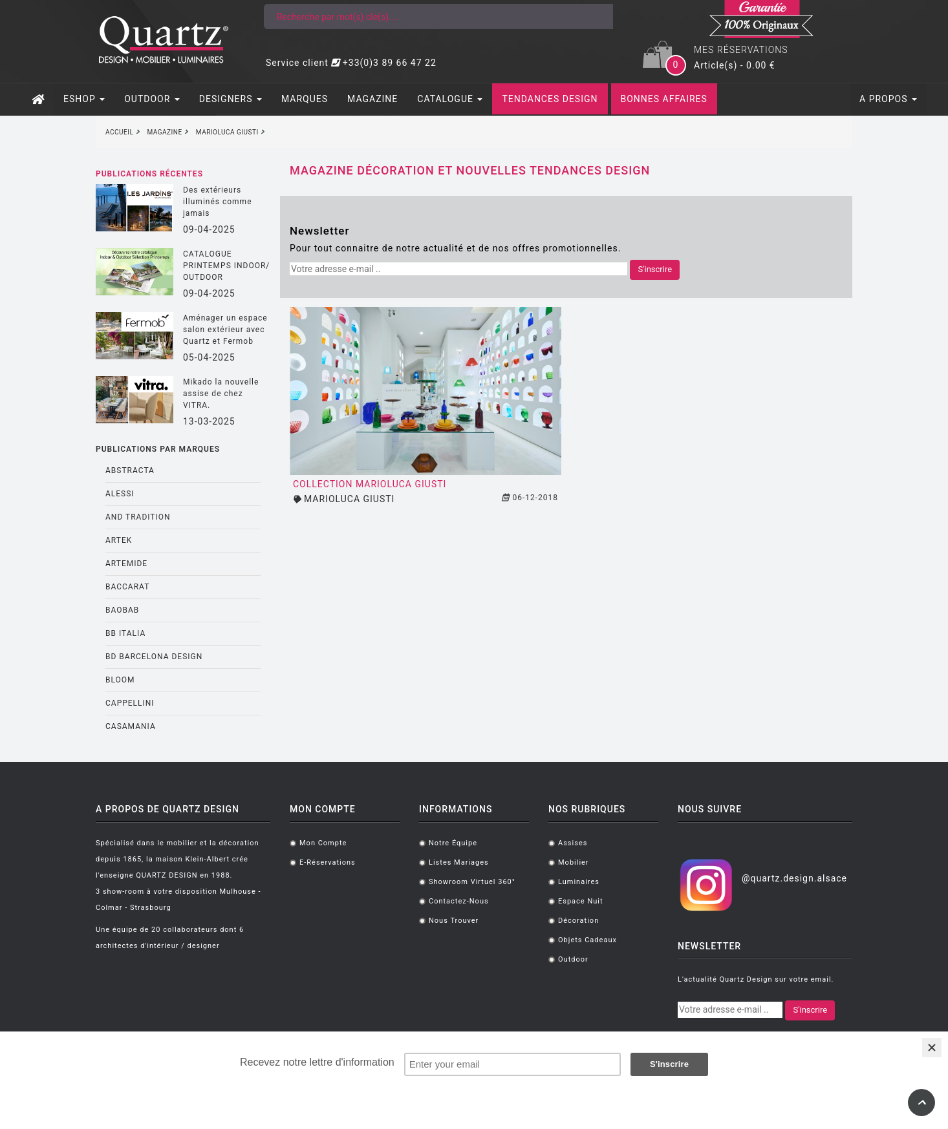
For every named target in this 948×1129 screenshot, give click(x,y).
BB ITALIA (125, 633)
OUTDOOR (152, 99)
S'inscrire (655, 269)
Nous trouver (454, 920)
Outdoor (573, 959)
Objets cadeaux (587, 940)
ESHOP (84, 99)
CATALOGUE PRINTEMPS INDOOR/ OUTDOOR (226, 265)
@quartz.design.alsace (794, 878)
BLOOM (120, 679)
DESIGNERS (230, 99)
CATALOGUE (449, 99)
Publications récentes (149, 173)
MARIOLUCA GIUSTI (349, 499)
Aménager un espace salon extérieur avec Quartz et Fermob (225, 329)
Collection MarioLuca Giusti (369, 484)
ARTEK (118, 540)
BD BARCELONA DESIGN (153, 656)
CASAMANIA (130, 726)
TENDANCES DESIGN (550, 99)
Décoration (578, 920)
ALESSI (120, 493)
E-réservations (327, 862)
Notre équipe (453, 843)
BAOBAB (122, 610)
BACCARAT (127, 586)
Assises (572, 843)
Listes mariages (459, 862)
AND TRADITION (138, 517)
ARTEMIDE (126, 563)
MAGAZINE (372, 99)
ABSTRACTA (130, 470)
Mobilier (573, 862)
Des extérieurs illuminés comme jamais (217, 201)
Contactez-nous (459, 901)
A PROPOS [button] (888, 99)
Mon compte (323, 843)
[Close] (932, 1047)
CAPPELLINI (130, 703)
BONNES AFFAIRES (664, 99)
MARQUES (304, 99)
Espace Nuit (580, 901)
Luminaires (578, 882)
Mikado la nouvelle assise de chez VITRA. (221, 393)
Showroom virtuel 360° (472, 882)
